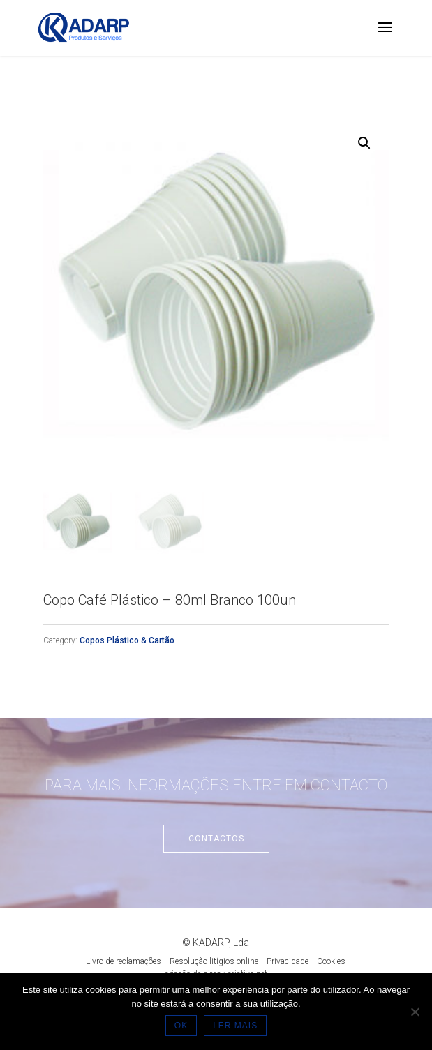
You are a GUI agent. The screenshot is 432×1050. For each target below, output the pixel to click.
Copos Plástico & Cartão (127, 640)
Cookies (331, 961)
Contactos (216, 838)
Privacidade (287, 961)
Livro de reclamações (123, 961)
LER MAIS (235, 1025)
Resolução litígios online (214, 961)
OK (181, 1025)
